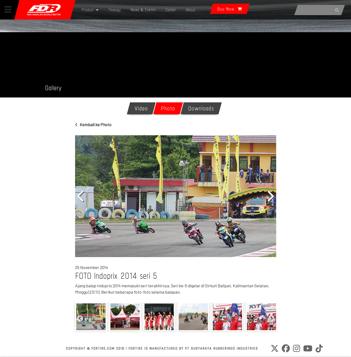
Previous (81, 196)
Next (270, 196)
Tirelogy (114, 10)
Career (171, 10)
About (190, 10)
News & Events (143, 10)
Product (90, 10)
